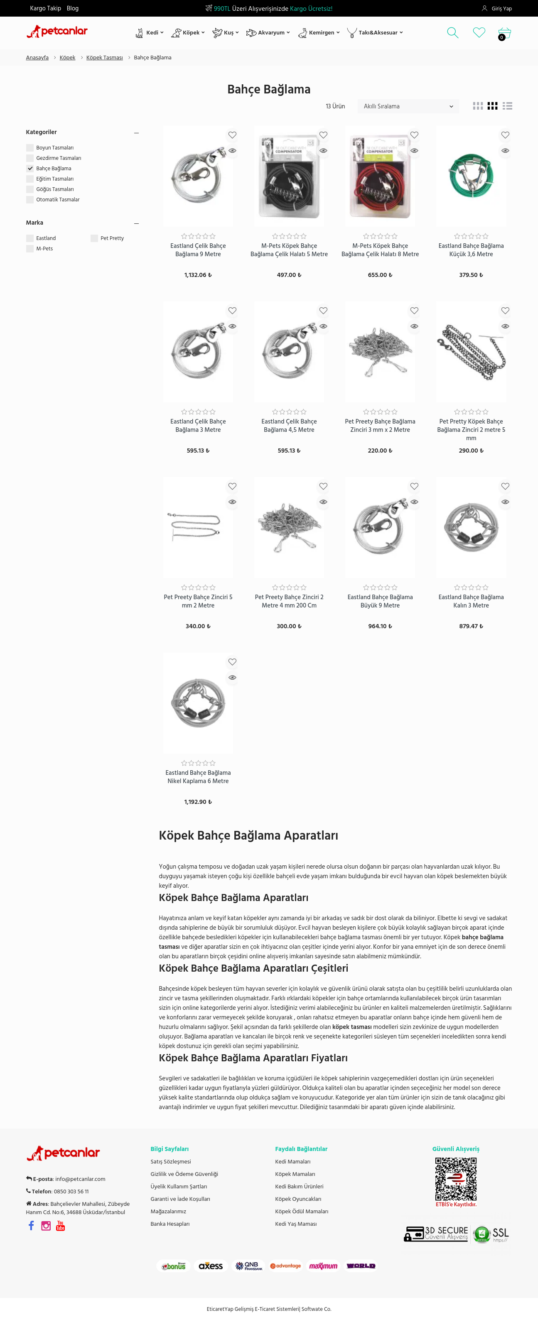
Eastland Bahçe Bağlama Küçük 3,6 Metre (471, 250)
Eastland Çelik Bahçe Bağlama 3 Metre (198, 425)
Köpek (185, 33)
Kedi (146, 33)
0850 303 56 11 (71, 1192)
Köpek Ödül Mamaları (302, 1211)
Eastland (46, 238)
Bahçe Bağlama (55, 168)
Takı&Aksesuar (372, 33)
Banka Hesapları (170, 1224)
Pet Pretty (112, 238)
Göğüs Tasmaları (56, 189)
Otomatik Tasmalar (59, 199)
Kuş (222, 33)
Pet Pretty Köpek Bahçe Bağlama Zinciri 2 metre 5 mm (471, 429)
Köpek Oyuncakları (298, 1199)
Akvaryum (265, 33)
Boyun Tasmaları (56, 147)
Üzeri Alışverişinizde (269, 8)
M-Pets (45, 248)
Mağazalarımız (169, 1211)
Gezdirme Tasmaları (60, 158)
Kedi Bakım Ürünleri (299, 1187)
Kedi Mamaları (293, 1162)
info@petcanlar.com (80, 1179)
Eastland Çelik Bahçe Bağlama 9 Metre (198, 250)
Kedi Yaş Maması (296, 1224)
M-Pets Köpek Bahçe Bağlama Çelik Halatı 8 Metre (380, 250)
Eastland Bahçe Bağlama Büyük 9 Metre (380, 601)
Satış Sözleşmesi (171, 1162)
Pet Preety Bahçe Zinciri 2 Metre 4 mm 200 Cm (289, 601)
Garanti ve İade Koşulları (181, 1199)
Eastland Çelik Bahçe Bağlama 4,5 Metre (289, 425)
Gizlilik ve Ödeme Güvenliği (185, 1174)
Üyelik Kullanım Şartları (179, 1187)
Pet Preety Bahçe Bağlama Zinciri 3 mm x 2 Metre (380, 425)
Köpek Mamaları (295, 1174)
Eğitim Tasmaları (56, 179)
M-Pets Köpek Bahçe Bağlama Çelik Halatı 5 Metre (289, 250)
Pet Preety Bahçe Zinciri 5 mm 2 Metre (198, 601)
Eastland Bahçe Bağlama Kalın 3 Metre (471, 601)
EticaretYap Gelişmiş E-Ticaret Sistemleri (253, 1309)
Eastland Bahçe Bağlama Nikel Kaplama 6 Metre (198, 777)
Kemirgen (315, 33)
